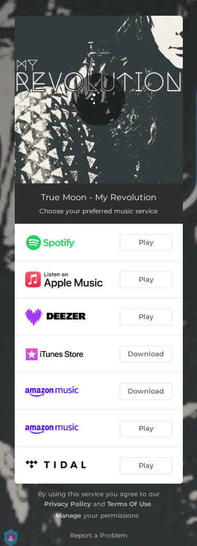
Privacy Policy (67, 504)
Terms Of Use (129, 504)
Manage (68, 515)
